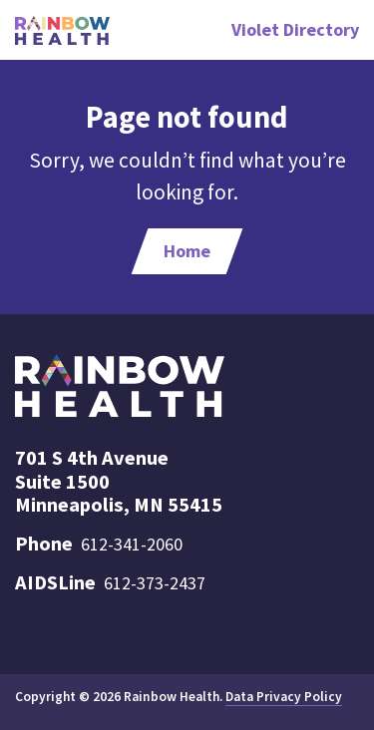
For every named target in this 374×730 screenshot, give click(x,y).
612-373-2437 (154, 582)
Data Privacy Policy (283, 696)
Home (187, 250)
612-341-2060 (132, 544)
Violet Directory (295, 29)
